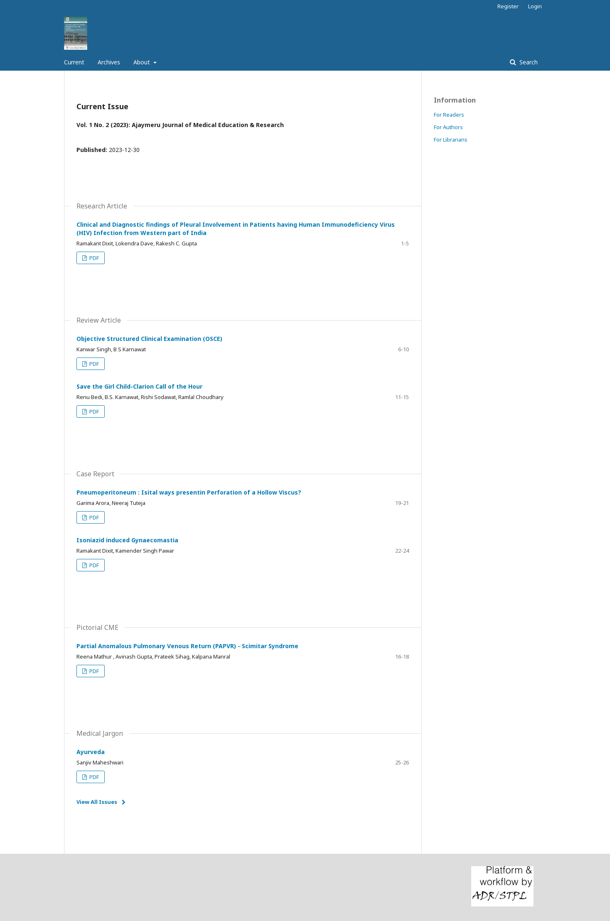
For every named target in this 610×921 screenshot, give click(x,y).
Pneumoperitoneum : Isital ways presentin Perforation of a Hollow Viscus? (188, 492)
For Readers (449, 114)
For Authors (448, 127)
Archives (109, 62)
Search (528, 62)
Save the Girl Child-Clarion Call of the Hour (139, 386)
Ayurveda (90, 752)
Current (74, 62)
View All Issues (96, 802)
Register (508, 6)
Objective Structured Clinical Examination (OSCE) (149, 339)
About (142, 62)
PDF (93, 258)
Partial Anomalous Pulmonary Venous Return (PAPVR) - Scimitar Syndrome (187, 646)
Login (535, 6)
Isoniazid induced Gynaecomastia (127, 540)
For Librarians (450, 139)
